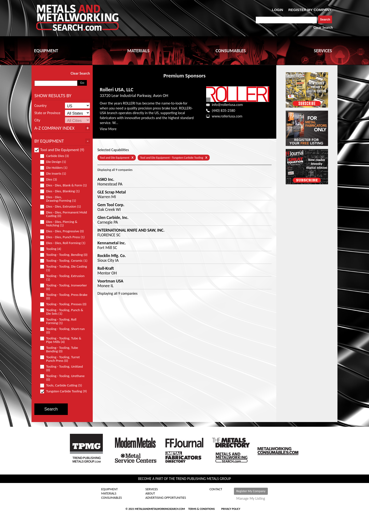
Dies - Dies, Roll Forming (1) (64, 243)
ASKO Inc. (105, 179)
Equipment (109, 489)
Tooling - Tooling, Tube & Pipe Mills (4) (60, 340)
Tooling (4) (52, 249)
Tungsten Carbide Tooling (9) (64, 391)
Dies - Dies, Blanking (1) (62, 191)
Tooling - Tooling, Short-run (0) (62, 330)
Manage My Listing (250, 498)
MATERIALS (138, 50)
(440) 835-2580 (223, 110)
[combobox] (286, 20)
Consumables (111, 497)
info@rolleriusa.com (227, 104)
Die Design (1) (55, 162)
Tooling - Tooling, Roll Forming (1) (58, 321)
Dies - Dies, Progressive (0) (64, 231)
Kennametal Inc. (111, 243)
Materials (108, 493)
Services (151, 489)
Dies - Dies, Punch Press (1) (64, 237)
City (37, 120)
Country (40, 106)
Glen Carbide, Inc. (112, 217)
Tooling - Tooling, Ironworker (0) (63, 287)
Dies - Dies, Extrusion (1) (62, 206)
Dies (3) (50, 179)
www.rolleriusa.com (227, 116)
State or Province (47, 113)
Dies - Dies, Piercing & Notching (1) (58, 223)
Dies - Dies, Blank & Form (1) (64, 185)
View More (108, 129)
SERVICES (323, 50)
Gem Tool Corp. (110, 205)
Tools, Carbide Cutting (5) (63, 385)
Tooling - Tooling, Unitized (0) (61, 368)
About (150, 493)
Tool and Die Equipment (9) (59, 150)
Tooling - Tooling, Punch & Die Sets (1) (61, 311)
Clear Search (323, 27)
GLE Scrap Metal (111, 192)
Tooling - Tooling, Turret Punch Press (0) (60, 358)
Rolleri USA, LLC (116, 89)
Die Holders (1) (56, 167)
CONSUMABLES (231, 50)
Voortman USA (110, 281)
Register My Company (250, 491)
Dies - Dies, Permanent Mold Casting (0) (63, 214)
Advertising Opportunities (165, 497)
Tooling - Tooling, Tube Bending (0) (59, 349)
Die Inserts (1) (55, 173)
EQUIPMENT (46, 50)
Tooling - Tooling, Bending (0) (64, 255)
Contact (215, 489)
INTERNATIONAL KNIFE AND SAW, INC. (130, 230)
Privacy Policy (230, 508)
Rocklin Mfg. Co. (111, 255)
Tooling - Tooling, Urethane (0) (62, 377)
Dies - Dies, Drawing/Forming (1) (60, 198)
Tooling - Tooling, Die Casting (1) (63, 268)
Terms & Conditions (201, 508)
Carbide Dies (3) (56, 156)
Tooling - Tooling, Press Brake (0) (63, 296)
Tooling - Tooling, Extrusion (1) (62, 277)
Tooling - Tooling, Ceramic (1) (64, 260)
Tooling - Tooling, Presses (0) (64, 304)
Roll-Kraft (105, 268)
